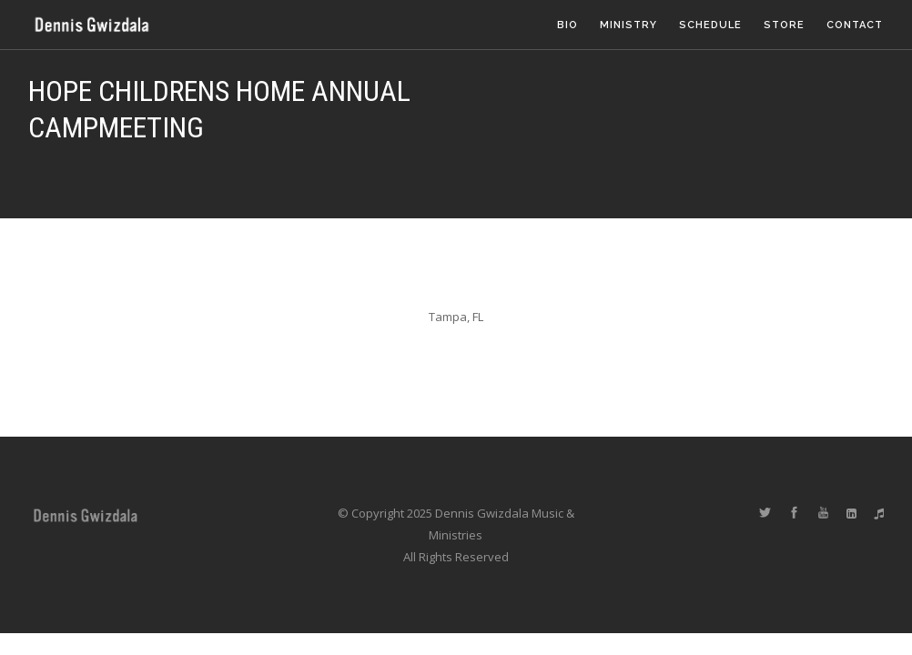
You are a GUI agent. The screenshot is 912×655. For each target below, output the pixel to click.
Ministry (628, 25)
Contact (854, 25)
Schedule (710, 25)
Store (784, 25)
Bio (567, 25)
